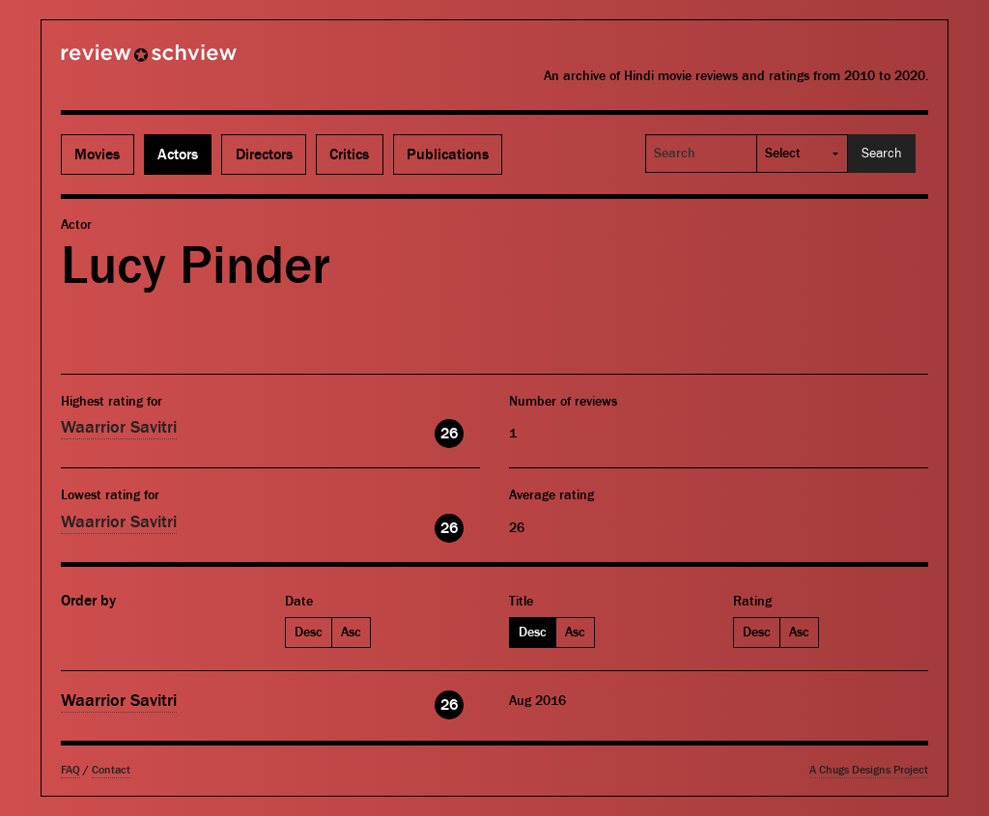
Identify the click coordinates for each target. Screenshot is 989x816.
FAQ (70, 770)
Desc (309, 632)
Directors (264, 154)
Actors (177, 154)
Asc (351, 632)
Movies (97, 154)
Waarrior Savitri (119, 427)
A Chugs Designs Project (868, 770)
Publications (448, 154)
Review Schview (116, 61)
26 (449, 433)
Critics (349, 154)
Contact (111, 770)
